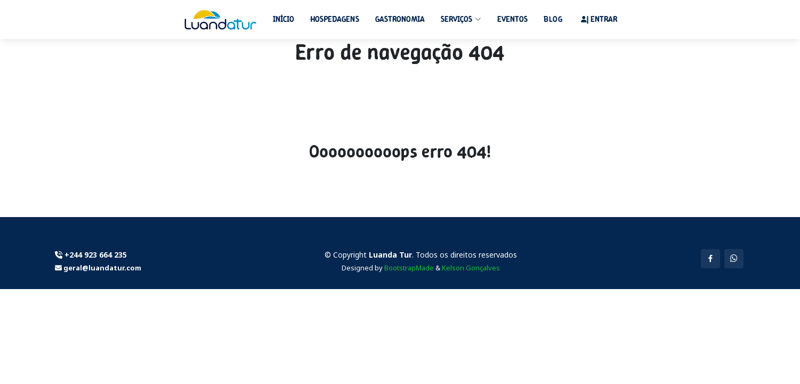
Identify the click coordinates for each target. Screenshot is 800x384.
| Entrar (602, 19)
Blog (553, 19)
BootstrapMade (409, 268)
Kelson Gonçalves (471, 268)
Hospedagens (334, 19)
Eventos (512, 19)
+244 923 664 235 (95, 255)
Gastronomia (400, 19)
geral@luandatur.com (101, 268)
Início (283, 19)
